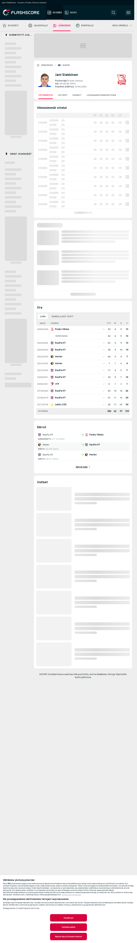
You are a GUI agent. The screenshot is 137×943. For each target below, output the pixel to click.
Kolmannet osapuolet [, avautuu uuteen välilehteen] (71, 895)
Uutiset (62, 95)
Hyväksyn (68, 918)
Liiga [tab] (43, 316)
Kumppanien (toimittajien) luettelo (21, 908)
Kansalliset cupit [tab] (62, 316)
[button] (114, 13)
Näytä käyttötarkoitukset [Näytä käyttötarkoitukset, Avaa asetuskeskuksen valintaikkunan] (68, 936)
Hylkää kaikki (68, 927)
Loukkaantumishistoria (101, 95)
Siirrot (77, 95)
